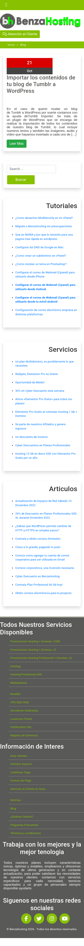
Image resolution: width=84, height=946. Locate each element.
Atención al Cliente (20, 34)
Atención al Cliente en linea (27, 789)
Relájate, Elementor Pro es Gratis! (36, 374)
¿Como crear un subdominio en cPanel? (40, 255)
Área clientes (18, 755)
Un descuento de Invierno (31, 437)
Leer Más (16, 144)
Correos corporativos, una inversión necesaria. (45, 568)
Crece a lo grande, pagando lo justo (38, 547)
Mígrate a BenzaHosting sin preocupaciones (43, 226)
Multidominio (18, 682)
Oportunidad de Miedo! (30, 382)
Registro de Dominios (24, 735)
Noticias (15, 800)
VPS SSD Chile (19, 702)
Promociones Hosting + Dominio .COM (35, 641)
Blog (23, 44)
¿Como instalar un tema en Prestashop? (41, 264)
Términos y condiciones (25, 833)
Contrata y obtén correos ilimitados (38, 538)
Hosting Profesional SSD (26, 674)
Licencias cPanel (21, 719)
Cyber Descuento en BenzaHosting (37, 576)
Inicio (11, 44)
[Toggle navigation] (6, 4)
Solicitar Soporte (21, 764)
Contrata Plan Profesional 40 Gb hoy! (38, 584)
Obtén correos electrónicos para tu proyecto (43, 593)
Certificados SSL (21, 727)
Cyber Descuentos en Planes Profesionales (42, 445)
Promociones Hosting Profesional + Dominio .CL (41, 658)
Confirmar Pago (20, 772)
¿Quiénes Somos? (21, 816)
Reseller (15, 694)
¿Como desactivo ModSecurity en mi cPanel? (44, 217)
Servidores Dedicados (24, 710)
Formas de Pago (20, 780)
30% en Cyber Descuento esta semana (39, 390)
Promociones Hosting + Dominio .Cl (33, 649)
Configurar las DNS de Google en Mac (39, 247)
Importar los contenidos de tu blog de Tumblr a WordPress (41, 84)
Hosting (15, 666)
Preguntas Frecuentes (24, 825)
